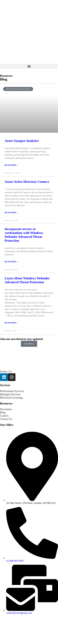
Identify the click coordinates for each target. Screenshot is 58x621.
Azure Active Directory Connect (27, 182)
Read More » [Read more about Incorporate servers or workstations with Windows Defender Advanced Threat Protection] (11, 262)
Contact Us (6, 419)
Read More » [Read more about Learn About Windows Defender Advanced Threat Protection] (11, 323)
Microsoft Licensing (11, 397)
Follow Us (6, 371)
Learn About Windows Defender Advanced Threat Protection (27, 280)
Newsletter (6, 409)
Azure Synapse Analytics (22, 141)
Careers (4, 415)
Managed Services (10, 394)
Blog (2, 412)
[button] (29, 66)
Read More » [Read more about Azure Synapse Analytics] (11, 165)
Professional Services (12, 391)
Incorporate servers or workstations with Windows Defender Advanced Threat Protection (24, 234)
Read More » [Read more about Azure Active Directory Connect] (11, 212)
